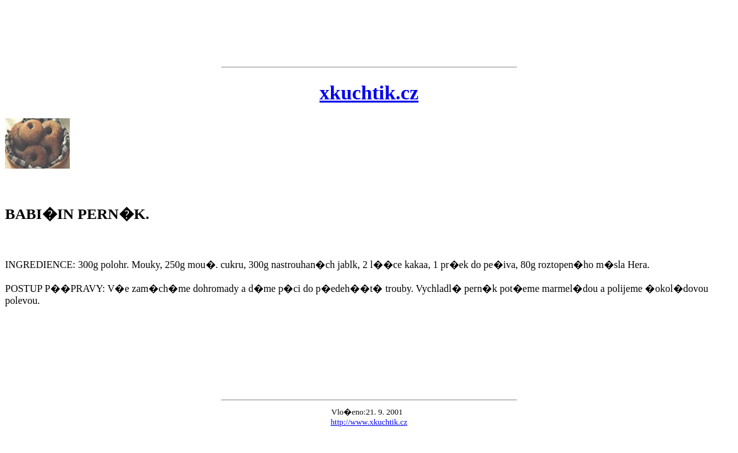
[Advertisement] (369, 33)
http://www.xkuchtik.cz (369, 422)
